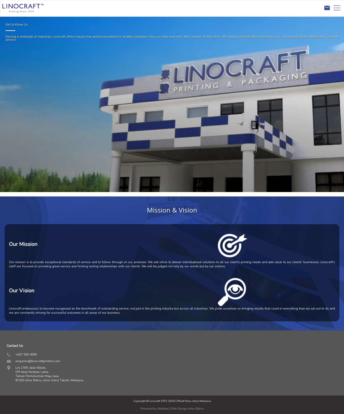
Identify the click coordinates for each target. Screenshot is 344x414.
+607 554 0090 (26, 354)
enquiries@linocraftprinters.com (37, 361)
